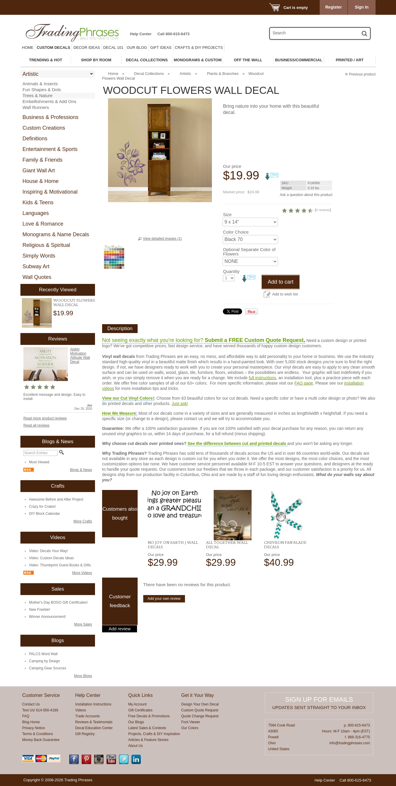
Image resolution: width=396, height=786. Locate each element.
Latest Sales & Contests (147, 728)
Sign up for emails (319, 699)
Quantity (231, 271)
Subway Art (35, 266)
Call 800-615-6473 (173, 34)
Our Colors (189, 728)
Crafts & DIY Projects (199, 47)
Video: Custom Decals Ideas (51, 558)
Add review (120, 628)
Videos (80, 710)
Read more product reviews (45, 418)
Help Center (141, 34)
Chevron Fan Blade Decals (285, 544)
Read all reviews (36, 425)
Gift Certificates (140, 710)
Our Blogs (136, 722)
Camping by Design (44, 661)
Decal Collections (149, 73)
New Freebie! (39, 609)
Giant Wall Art (38, 170)
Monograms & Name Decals (55, 234)
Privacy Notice (33, 728)
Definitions (34, 139)
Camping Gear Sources (47, 668)
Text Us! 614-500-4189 (40, 710)
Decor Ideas (86, 47)
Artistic (30, 74)
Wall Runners (35, 107)
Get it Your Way (197, 695)
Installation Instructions (93, 704)
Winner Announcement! (47, 617)
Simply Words (38, 256)
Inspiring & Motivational (50, 192)
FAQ (25, 716)
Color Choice (236, 231)
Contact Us (31, 704)
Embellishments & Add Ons (49, 101)
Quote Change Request (199, 716)
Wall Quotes (36, 277)
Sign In (362, 7)
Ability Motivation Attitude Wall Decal (80, 355)
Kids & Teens (38, 202)
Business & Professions (50, 117)
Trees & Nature (37, 95)
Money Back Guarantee (40, 740)
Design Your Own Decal (200, 704)
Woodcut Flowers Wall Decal (74, 302)
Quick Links (140, 695)
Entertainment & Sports (50, 149)
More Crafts (82, 521)
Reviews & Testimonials (93, 722)
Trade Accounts (87, 716)
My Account (137, 704)
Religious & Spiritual (46, 245)
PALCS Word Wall (43, 654)
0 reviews (323, 210)
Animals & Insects (40, 83)
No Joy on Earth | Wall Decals (173, 544)
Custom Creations (43, 128)
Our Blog (137, 47)
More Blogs (83, 676)
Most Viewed (39, 462)
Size (227, 214)
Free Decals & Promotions (149, 716)
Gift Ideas (161, 47)
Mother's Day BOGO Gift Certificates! (58, 602)
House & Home (40, 181)
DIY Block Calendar (44, 514)
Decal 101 (113, 47)
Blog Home (31, 722)
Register (333, 7)
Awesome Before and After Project (56, 499)
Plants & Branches (223, 73)
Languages (35, 213)
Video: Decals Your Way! (48, 551)
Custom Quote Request (199, 710)
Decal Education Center (94, 728)
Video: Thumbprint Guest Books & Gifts (60, 565)
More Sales (83, 624)
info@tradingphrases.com (349, 743)
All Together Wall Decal (227, 544)
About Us (135, 746)
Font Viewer (190, 722)
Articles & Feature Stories (148, 740)
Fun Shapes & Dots (41, 89)
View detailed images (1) (162, 239)
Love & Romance (42, 224)
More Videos (82, 573)
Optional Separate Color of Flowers (249, 251)
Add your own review (164, 599)
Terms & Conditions (37, 734)
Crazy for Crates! (42, 506)
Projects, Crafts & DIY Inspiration (154, 734)
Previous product (360, 74)
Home (27, 47)
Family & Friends (42, 160)
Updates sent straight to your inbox (319, 707)
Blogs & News (81, 470)
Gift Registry (85, 734)
